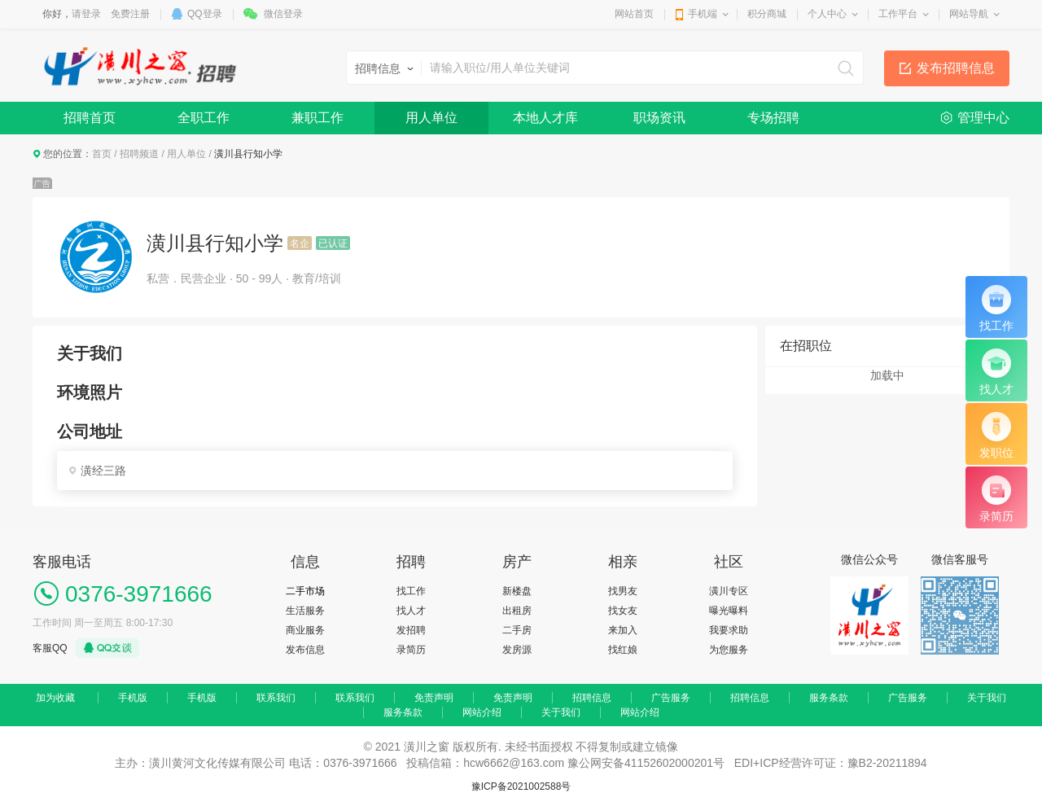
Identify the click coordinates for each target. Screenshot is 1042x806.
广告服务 (670, 697)
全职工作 (203, 118)
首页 (102, 154)
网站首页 (634, 14)
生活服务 (305, 610)
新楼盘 (517, 591)
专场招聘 (773, 118)
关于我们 (986, 697)
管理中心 (983, 118)
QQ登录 (204, 14)
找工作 (411, 591)
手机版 (132, 697)
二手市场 (305, 591)
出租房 (517, 610)
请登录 (86, 14)
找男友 (622, 591)
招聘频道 (139, 154)
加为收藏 (55, 697)
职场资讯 (659, 118)
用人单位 (431, 118)
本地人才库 (545, 118)
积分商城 (766, 14)
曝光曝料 (728, 610)
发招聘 (411, 630)
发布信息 (305, 649)
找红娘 (622, 649)
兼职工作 (317, 118)
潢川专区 (728, 591)
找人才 (411, 610)
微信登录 (283, 14)
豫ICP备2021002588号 (521, 786)
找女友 (622, 610)
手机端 (702, 14)
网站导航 (968, 14)
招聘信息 (591, 697)
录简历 (411, 649)
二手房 (517, 630)
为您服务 (728, 649)
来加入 (622, 630)
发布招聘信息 (956, 68)
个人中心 (827, 14)
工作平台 (897, 14)
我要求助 (728, 630)
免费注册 (130, 14)
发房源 (517, 649)
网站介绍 (481, 712)
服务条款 (828, 697)
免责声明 (433, 697)
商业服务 (305, 630)
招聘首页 (89, 118)
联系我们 (276, 697)
